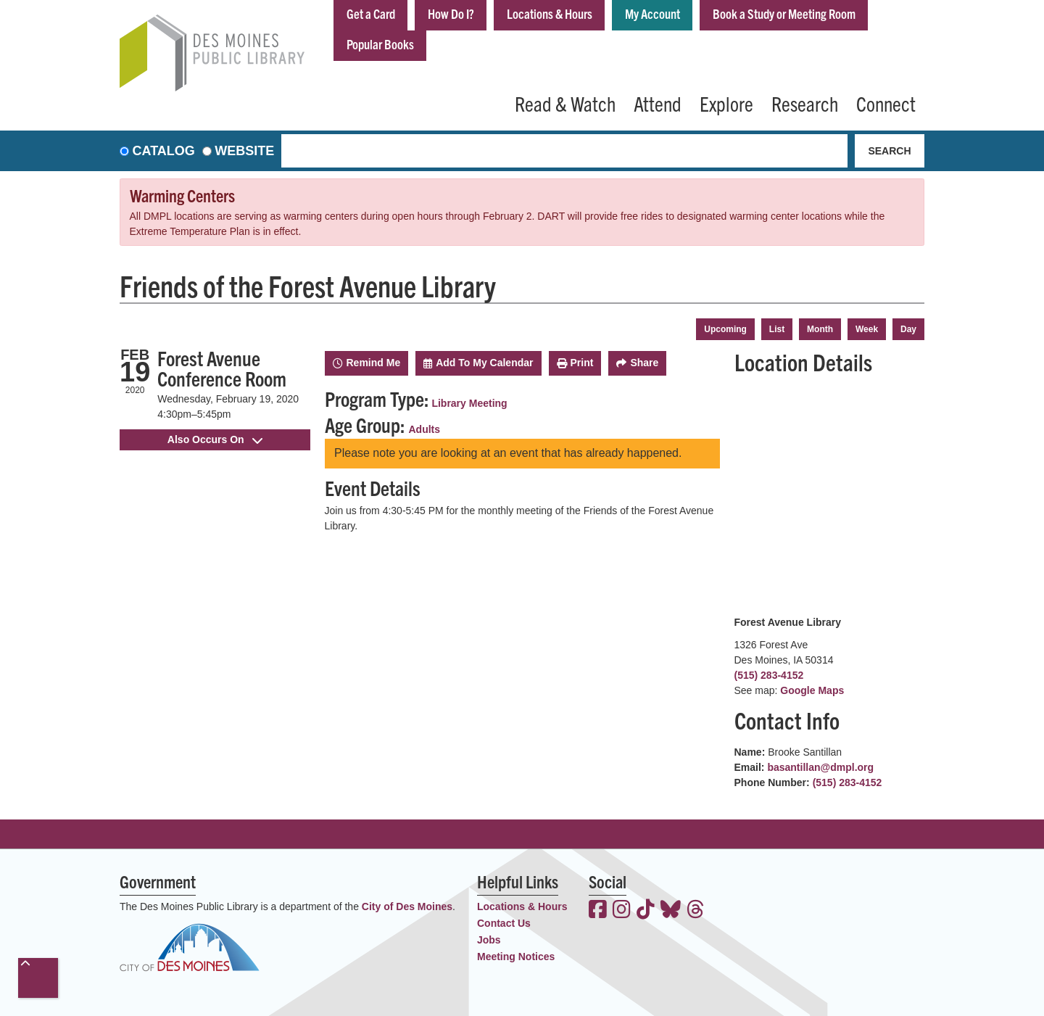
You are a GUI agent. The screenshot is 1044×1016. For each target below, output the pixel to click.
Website (244, 151)
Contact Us (504, 923)
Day (908, 329)
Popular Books (380, 44)
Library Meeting (469, 403)
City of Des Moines (407, 906)
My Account (652, 13)
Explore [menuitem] (726, 103)
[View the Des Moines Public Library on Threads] (696, 910)
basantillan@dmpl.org (820, 767)
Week (867, 329)
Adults (425, 429)
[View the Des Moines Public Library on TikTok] (646, 910)
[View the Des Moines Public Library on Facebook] (598, 910)
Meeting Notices (516, 956)
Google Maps (812, 690)
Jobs (489, 940)
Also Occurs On (214, 439)
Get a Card (371, 13)
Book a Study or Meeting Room (784, 13)
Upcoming (725, 329)
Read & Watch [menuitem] (565, 103)
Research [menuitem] (804, 103)
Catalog (164, 151)
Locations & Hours (549, 13)
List (776, 329)
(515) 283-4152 (769, 675)
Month (820, 329)
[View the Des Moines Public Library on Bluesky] (670, 910)
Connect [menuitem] (886, 103)
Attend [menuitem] (658, 103)
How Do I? (451, 13)
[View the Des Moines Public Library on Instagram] (622, 910)
